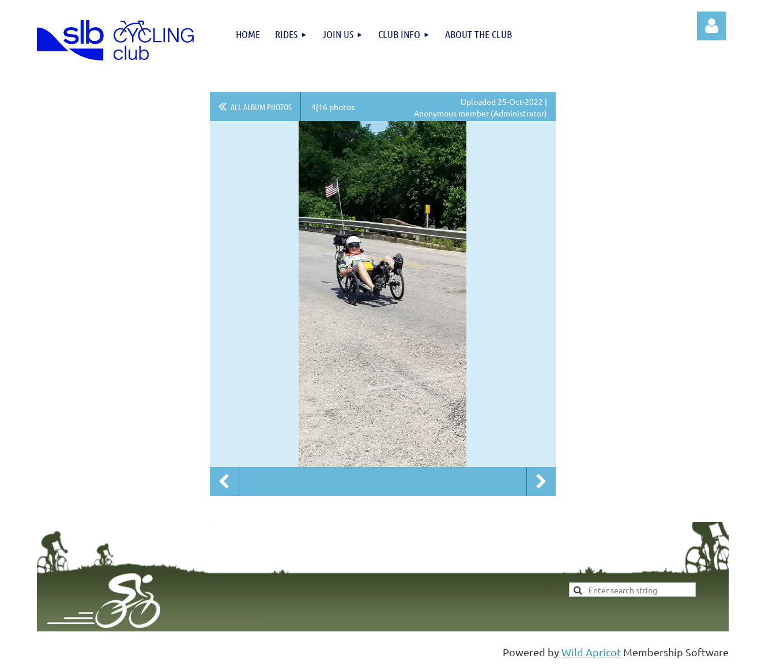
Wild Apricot (591, 652)
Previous (224, 481)
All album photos (261, 106)
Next (541, 481)
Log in (711, 26)
